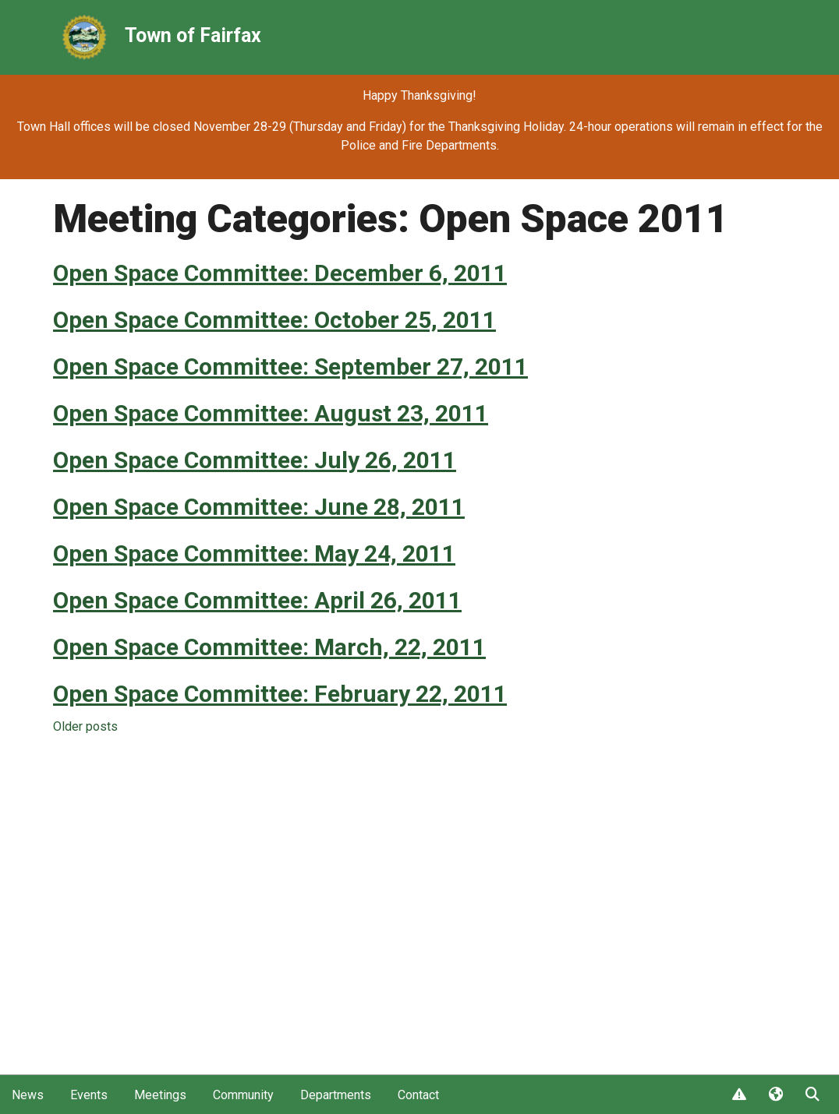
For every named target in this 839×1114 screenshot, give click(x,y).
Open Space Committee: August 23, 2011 (270, 413)
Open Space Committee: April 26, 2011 (257, 600)
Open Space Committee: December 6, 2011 (280, 273)
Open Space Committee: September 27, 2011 (290, 366)
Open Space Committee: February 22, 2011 (280, 693)
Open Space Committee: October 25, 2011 (274, 319)
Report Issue (738, 1095)
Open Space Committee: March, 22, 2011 (269, 647)
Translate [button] (775, 1095)
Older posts (85, 726)
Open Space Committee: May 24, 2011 (254, 553)
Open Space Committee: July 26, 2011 (254, 460)
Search (812, 1095)
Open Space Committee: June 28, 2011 (259, 506)
